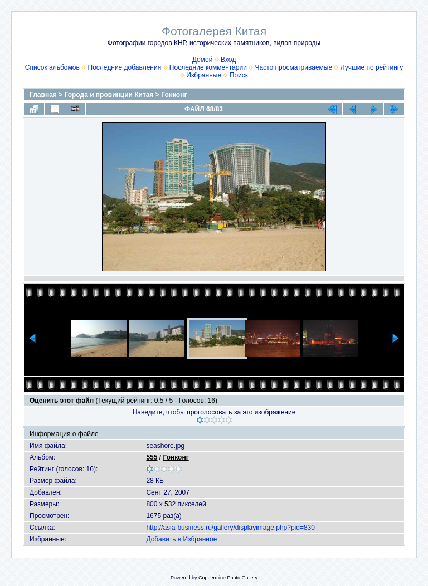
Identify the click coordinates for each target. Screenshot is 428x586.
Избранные (203, 75)
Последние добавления (125, 67)
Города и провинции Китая (109, 95)
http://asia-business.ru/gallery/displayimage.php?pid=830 (230, 527)
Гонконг (174, 95)
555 (151, 457)
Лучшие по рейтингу (372, 67)
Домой (202, 60)
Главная (43, 95)
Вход (228, 60)
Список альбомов (52, 67)
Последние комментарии (208, 67)
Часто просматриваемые (294, 67)
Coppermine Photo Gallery (227, 577)
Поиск (239, 75)
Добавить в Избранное (181, 539)
